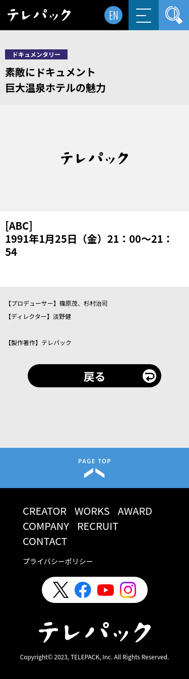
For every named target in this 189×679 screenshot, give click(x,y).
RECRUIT (97, 525)
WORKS (92, 510)
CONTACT (45, 540)
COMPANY (46, 525)
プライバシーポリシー (58, 561)
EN (113, 15)
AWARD (135, 510)
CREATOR (45, 510)
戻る (94, 376)
